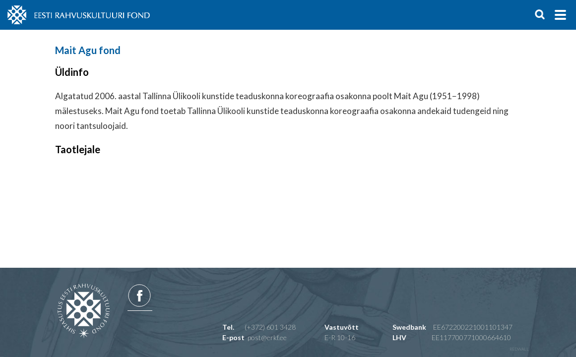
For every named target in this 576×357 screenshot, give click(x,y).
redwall (519, 349)
